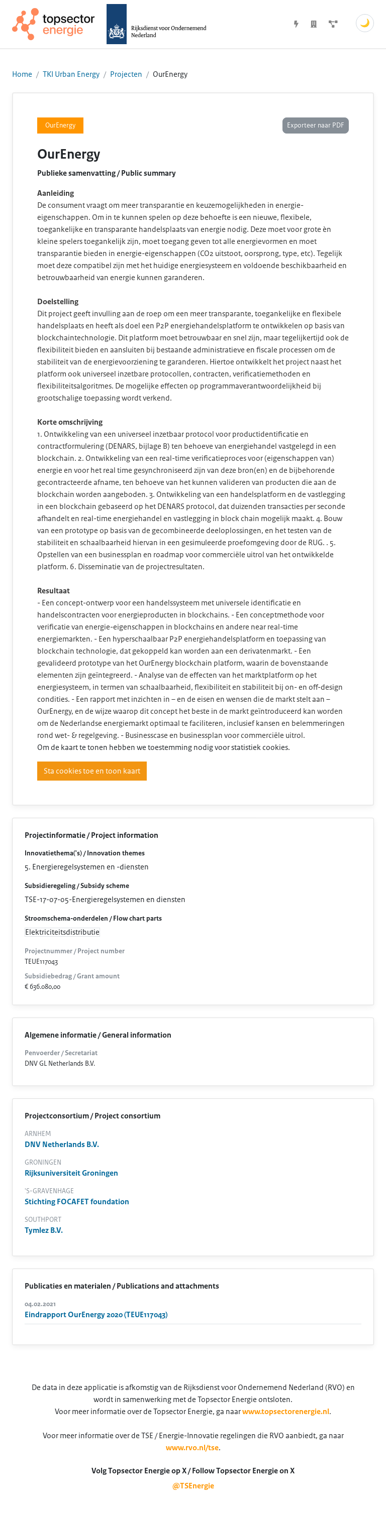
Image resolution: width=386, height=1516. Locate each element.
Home (22, 74)
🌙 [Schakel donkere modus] (365, 23)
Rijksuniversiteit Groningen (71, 1173)
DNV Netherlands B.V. (62, 1145)
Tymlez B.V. (44, 1230)
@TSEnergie (193, 1486)
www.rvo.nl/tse (192, 1448)
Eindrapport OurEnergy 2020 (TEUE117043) (96, 1315)
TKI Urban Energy (71, 74)
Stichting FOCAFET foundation (77, 1202)
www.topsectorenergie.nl (285, 1412)
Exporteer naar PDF (315, 125)
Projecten (126, 74)
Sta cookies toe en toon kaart (92, 771)
